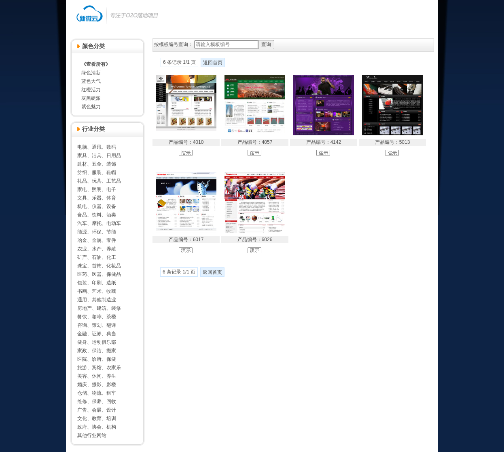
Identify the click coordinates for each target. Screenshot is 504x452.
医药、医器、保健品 (99, 274)
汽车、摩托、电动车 (99, 223)
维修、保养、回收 (96, 401)
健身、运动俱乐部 (96, 342)
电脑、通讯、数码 (96, 147)
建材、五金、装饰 (96, 164)
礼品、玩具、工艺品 (99, 181)
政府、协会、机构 (96, 427)
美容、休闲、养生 (96, 376)
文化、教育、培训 (96, 418)
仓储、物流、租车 (96, 393)
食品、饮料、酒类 (96, 215)
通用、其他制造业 (96, 300)
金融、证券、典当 (96, 333)
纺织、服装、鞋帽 (96, 172)
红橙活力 (91, 90)
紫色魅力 (91, 106)
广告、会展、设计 (96, 410)
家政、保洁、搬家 (96, 350)
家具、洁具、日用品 (99, 155)
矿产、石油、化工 (96, 257)
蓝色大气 (91, 81)
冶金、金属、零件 (96, 240)
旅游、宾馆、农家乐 (99, 367)
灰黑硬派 (91, 98)
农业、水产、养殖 (96, 249)
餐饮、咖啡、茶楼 (96, 317)
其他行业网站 (91, 435)
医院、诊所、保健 (96, 359)
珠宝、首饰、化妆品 (99, 266)
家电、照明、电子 (96, 189)
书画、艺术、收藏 (96, 291)
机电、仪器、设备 (96, 206)
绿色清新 (91, 73)
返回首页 (212, 62)
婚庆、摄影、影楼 (96, 384)
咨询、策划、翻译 (96, 325)
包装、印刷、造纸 (96, 283)
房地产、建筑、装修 (99, 308)
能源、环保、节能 (96, 232)
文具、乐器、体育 (96, 198)
